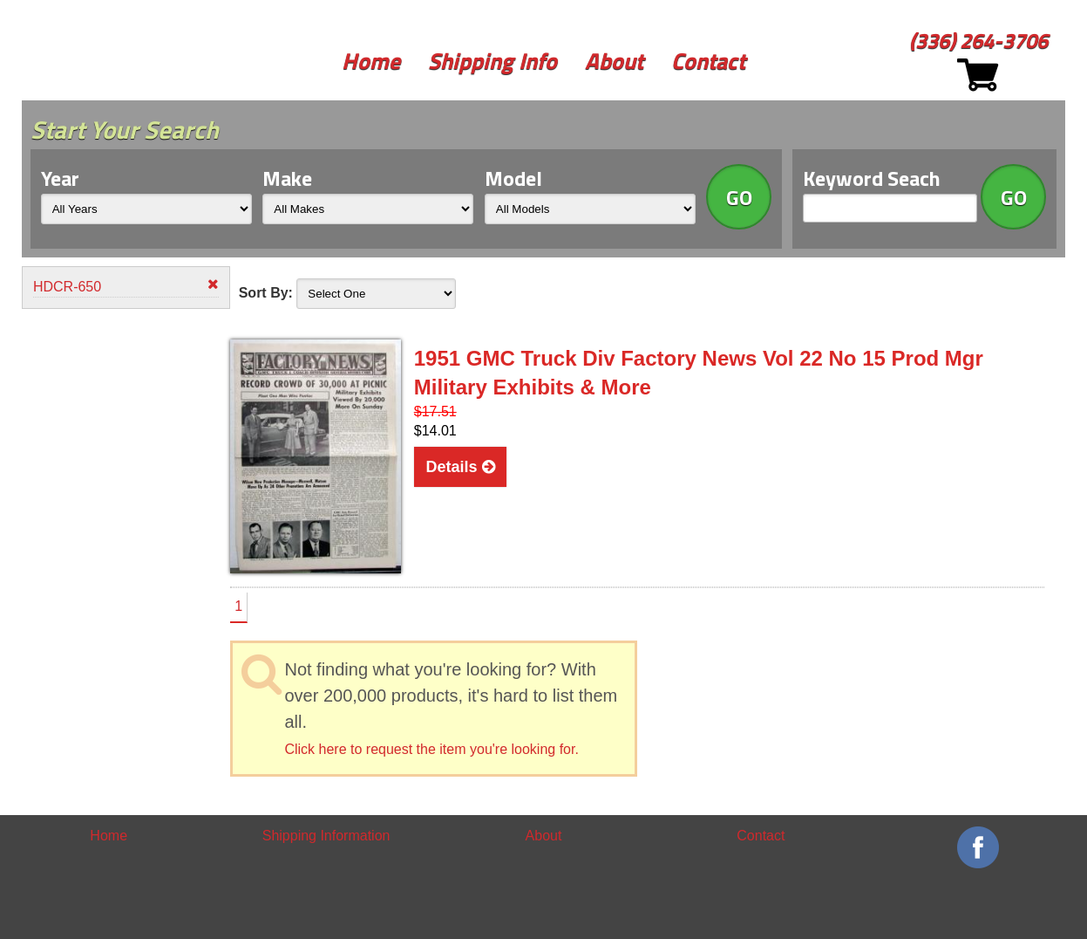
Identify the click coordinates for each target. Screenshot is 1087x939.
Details (460, 467)
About (614, 61)
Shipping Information (326, 835)
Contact (708, 61)
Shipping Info (492, 61)
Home (371, 61)
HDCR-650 (126, 286)
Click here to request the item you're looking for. (431, 749)
